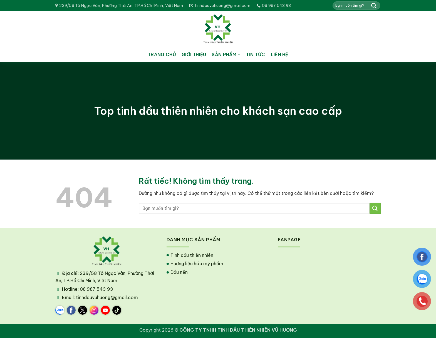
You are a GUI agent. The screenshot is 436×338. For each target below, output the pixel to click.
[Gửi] (374, 5)
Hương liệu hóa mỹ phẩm (196, 263)
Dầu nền (179, 272)
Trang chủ (162, 54)
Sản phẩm (226, 54)
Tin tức (255, 54)
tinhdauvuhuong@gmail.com (107, 297)
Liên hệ (279, 54)
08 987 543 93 (96, 289)
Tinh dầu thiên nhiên (191, 255)
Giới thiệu (194, 54)
